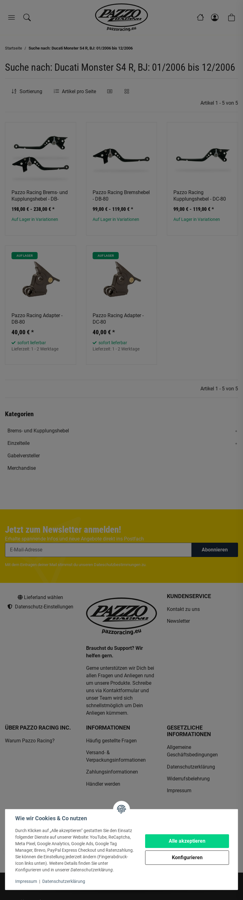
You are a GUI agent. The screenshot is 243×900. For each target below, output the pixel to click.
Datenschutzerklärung (63, 881)
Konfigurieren (187, 857)
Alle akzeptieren (187, 841)
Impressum (26, 881)
